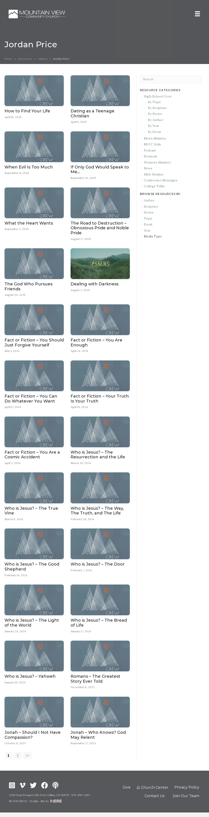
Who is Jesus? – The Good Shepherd (32, 569)
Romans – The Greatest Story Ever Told (95, 682)
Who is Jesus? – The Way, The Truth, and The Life (97, 513)
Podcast (150, 150)
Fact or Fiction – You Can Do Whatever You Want (31, 400)
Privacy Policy (186, 792)
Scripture (151, 206)
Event (148, 224)
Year (147, 230)
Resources (25, 58)
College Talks (154, 186)
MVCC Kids (152, 144)
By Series (155, 114)
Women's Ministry (157, 162)
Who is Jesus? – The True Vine (31, 513)
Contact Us (154, 800)
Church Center (152, 792)
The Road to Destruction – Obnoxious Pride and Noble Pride (100, 228)
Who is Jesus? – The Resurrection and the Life (98, 457)
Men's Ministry (155, 138)
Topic (148, 218)
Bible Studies (153, 174)
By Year (153, 126)
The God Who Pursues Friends (28, 288)
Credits (33, 805)
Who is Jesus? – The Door (98, 566)
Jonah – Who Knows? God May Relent (98, 739)
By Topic (154, 102)
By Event (154, 132)
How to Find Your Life (27, 111)
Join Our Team (186, 800)
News (148, 168)
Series (148, 212)
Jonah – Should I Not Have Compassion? (33, 739)
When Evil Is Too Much (29, 167)
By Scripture (157, 108)
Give (127, 792)
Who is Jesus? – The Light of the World (32, 626)
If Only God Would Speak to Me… (100, 170)
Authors (43, 58)
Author (149, 200)
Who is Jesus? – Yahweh (30, 679)
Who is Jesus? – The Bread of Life (99, 626)
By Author (155, 120)
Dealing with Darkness (95, 285)
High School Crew (158, 96)
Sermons (150, 156)
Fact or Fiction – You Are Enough (96, 344)
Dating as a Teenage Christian (92, 113)
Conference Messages (160, 180)
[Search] (170, 79)
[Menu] (197, 14)
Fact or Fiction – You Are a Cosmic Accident (32, 457)
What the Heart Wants (29, 223)
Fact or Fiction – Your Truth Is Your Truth (100, 400)
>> (28, 760)
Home (8, 58)
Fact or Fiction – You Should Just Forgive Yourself (34, 344)
